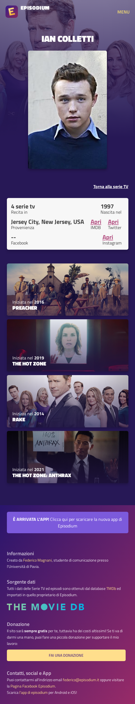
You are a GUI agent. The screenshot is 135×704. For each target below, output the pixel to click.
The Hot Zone (29, 363)
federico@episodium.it (81, 680)
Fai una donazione (66, 655)
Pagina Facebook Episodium (32, 686)
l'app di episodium (33, 692)
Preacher (24, 307)
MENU (123, 12)
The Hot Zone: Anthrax (41, 475)
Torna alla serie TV (110, 186)
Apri (96, 221)
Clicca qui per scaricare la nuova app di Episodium (67, 522)
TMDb (111, 588)
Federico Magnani (37, 560)
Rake (18, 419)
